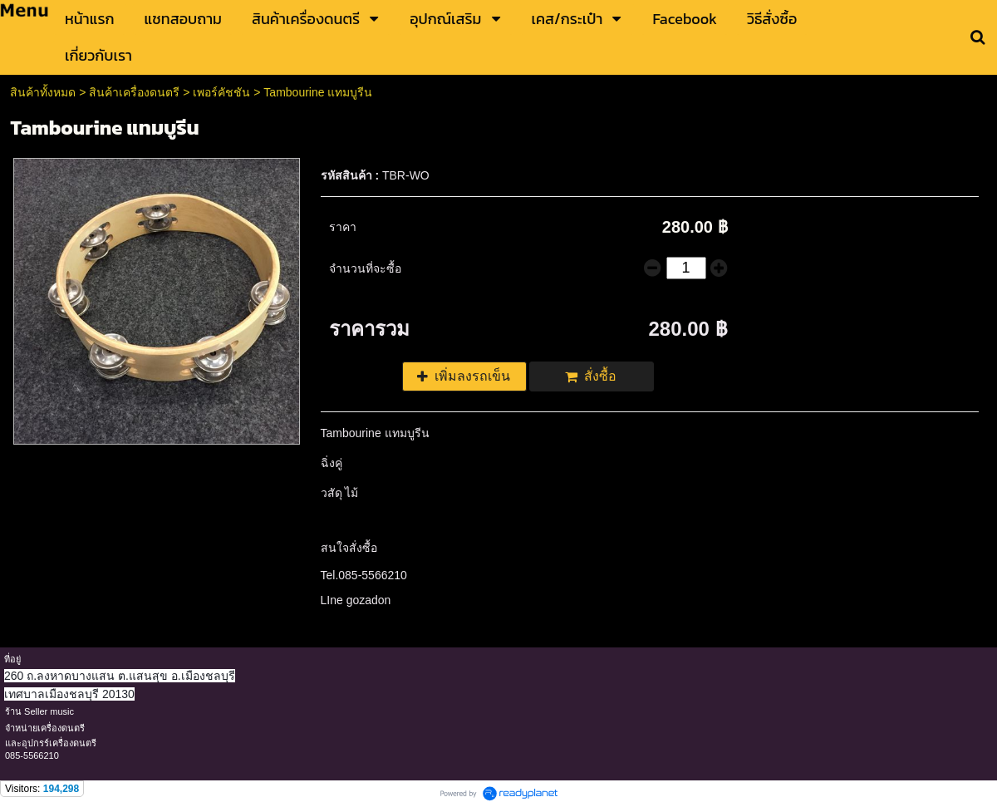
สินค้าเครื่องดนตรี (134, 92)
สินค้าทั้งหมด (43, 92)
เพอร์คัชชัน (221, 92)
